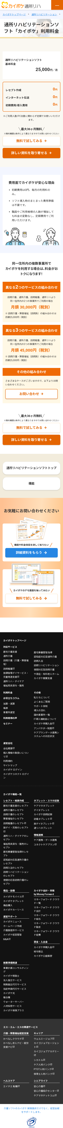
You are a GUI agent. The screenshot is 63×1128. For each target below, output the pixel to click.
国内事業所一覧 (42, 715)
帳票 (5, 708)
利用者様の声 (10, 718)
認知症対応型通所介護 (45, 656)
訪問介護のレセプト (13, 814)
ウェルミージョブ (43, 1039)
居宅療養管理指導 (43, 652)
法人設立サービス (12, 980)
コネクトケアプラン (44, 844)
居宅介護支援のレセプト (16, 805)
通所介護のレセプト (13, 810)
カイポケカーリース (13, 909)
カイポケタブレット (13, 901)
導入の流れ (39, 710)
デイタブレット (42, 810)
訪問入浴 (38, 661)
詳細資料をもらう (29, 553)
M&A (5, 939)
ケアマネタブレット (44, 805)
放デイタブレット (43, 823)
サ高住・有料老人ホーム (46, 674)
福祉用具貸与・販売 (13, 685)
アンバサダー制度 (43, 728)
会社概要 (7, 748)
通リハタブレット (43, 828)
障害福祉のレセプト (13, 818)
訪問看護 (7, 668)
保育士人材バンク (43, 1074)
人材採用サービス (12, 1006)
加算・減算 (9, 703)
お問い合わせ (29, 394)
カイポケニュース (12, 921)
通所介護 (7, 656)
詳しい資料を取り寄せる (29, 153)
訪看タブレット (42, 819)
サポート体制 (41, 706)
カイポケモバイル (12, 896)
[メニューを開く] (57, 5)
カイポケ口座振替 (43, 956)
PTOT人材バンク (43, 1069)
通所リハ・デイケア (13, 681)
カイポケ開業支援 (43, 678)
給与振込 (38, 951)
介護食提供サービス (13, 930)
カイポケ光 (9, 993)
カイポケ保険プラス (13, 1010)
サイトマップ (10, 765)
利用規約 (7, 761)
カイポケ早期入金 (43, 723)
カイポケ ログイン (12, 769)
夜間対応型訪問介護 (44, 669)
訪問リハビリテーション (46, 665)
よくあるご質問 (42, 701)
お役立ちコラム (11, 698)
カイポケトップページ (14, 640)
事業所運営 (9, 712)
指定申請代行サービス (14, 989)
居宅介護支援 (10, 652)
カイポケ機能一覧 (12, 794)
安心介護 (38, 1086)
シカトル (38, 1060)
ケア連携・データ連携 (45, 840)
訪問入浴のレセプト (13, 867)
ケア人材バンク (42, 1064)
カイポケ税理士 (11, 976)
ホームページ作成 (12, 926)
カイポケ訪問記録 (43, 814)
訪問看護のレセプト (13, 823)
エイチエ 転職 (10, 1086)
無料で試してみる (29, 141)
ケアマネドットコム (44, 1095)
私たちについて (42, 697)
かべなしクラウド (12, 1039)
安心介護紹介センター (45, 1091)
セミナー (7, 723)
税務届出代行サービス (14, 984)
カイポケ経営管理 (12, 934)
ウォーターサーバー (13, 1002)
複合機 (6, 997)
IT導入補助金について (45, 719)
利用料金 (7, 692)
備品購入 (7, 905)
